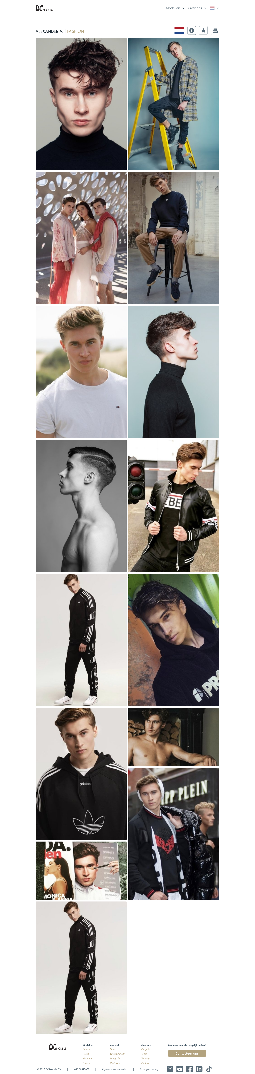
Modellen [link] (173, 8)
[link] (214, 8)
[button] (192, 30)
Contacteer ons (187, 1053)
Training (145, 1058)
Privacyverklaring (149, 1069)
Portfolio (145, 1049)
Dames (86, 1049)
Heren (86, 1053)
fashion (75, 30)
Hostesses (115, 1063)
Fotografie (115, 1058)
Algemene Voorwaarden (114, 1069)
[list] (175, 7)
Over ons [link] (195, 8)
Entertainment (117, 1053)
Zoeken (86, 1063)
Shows (113, 1049)
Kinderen (87, 1058)
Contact (145, 1063)
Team (144, 1053)
